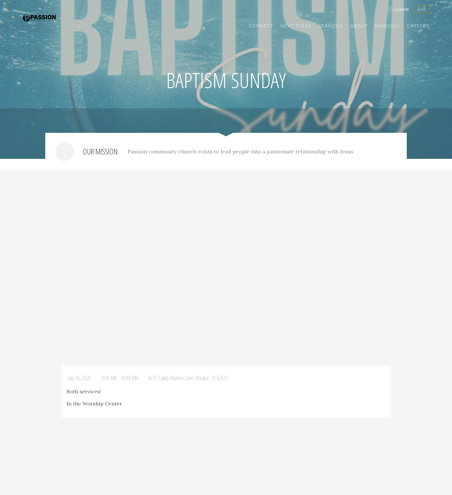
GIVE (422, 9)
